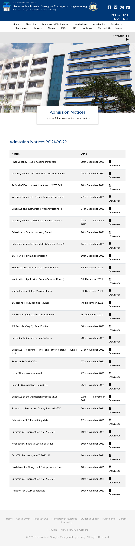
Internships (67, 522)
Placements (21, 28)
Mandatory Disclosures (55, 24)
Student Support (90, 518)
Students (116, 24)
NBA (125, 15)
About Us (30, 24)
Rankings (87, 28)
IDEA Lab (116, 15)
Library (38, 28)
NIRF (125, 19)
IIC (74, 28)
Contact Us (104, 28)
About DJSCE (41, 518)
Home (16, 24)
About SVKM (23, 518)
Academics (99, 24)
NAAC (117, 19)
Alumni (51, 28)
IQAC (64, 28)
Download (115, 165)
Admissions (80, 24)
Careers (118, 28)
